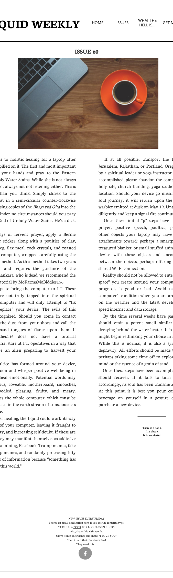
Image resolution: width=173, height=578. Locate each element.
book (158, 427)
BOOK (77, 527)
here (86, 522)
